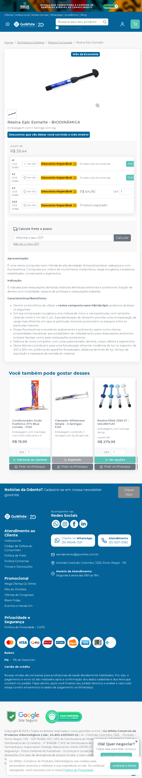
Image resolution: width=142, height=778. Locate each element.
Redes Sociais (39, 15)
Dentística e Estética (30, 42)
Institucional (22, 15)
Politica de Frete (15, 555)
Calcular (122, 238)
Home (8, 42)
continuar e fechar (124, 765)
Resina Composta (60, 42)
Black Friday (12, 600)
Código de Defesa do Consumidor (18, 548)
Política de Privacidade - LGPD (24, 627)
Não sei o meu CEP (26, 244)
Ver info (29, 163)
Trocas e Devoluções (18, 566)
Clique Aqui (129, 492)
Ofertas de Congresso (19, 595)
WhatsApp (56, 15)
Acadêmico (72, 15)
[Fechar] (136, 741)
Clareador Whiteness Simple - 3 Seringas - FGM (70, 424)
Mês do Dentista (15, 589)
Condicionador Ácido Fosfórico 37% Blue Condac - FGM (27, 424)
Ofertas (8, 15)
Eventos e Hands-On (18, 606)
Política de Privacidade (78, 770)
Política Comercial (16, 561)
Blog (84, 15)
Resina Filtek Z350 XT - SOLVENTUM (113, 422)
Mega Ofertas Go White (20, 584)
